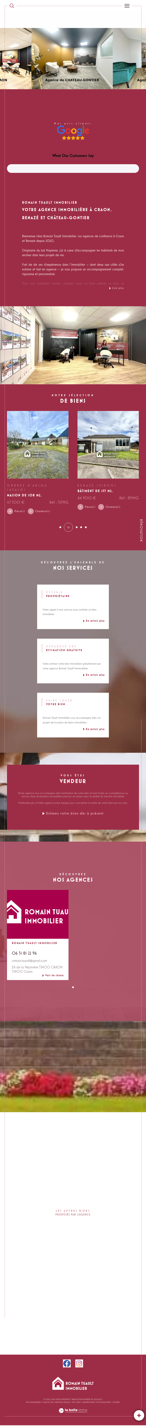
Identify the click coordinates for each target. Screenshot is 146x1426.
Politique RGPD (103, 1403)
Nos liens (76, 1403)
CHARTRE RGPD (88, 1403)
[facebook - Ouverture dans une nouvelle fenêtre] (66, 1364)
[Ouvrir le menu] (127, 6)
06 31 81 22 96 (24, 953)
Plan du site (48, 1403)
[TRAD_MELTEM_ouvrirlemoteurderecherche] (12, 5)
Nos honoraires (33, 1403)
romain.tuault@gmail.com (29, 961)
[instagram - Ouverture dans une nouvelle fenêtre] (79, 1364)
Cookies (116, 1403)
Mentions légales (62, 1403)
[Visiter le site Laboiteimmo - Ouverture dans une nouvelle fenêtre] (73, 1415)
